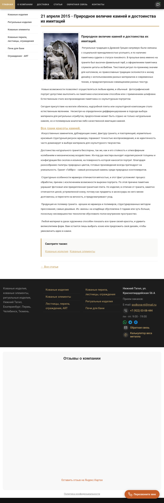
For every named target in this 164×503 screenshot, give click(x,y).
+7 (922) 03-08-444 (141, 310)
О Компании (25, 4)
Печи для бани (16, 48)
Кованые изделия (18, 14)
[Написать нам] (158, 4)
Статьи (58, 4)
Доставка (43, 4)
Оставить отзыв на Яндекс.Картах (82, 480)
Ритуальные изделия (20, 22)
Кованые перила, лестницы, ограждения (21, 39)
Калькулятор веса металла (137, 335)
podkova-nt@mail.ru (144, 304)
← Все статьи (49, 266)
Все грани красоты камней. (61, 128)
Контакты (98, 4)
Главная (7, 4)
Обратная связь (77, 4)
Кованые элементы (19, 29)
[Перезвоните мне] (142, 494)
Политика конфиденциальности (82, 493)
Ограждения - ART (18, 56)
